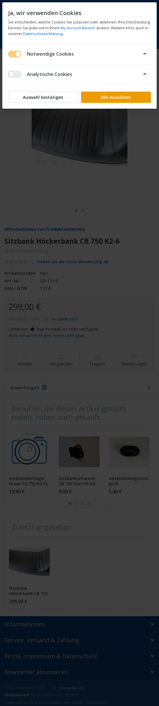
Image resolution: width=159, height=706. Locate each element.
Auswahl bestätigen (43, 97)
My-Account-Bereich (78, 27)
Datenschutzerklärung (43, 33)
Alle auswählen (116, 97)
